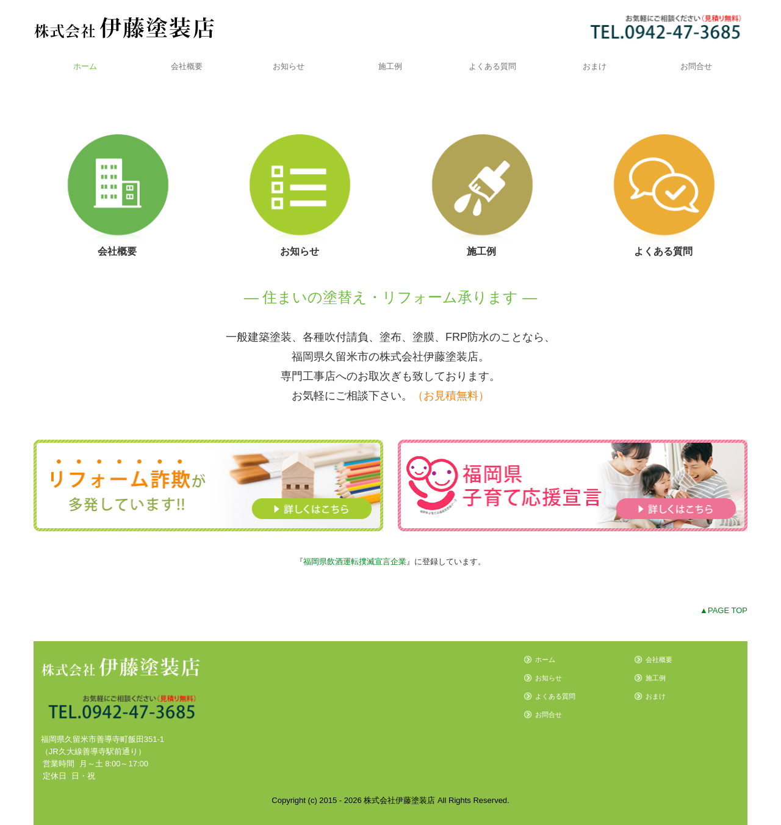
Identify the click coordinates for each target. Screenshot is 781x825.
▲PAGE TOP (723, 610)
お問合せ (696, 66)
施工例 (390, 66)
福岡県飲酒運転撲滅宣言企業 (354, 561)
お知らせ (288, 66)
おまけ (594, 66)
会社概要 (187, 66)
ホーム (85, 66)
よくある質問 (492, 66)
